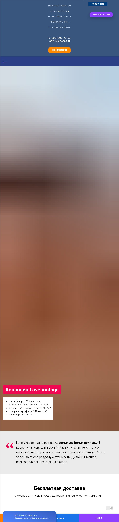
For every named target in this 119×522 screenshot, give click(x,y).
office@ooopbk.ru (59, 41)
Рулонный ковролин (59, 6)
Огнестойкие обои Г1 (59, 16)
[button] (101, 14)
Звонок (59, 518)
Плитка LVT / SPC (59, 22)
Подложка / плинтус (59, 27)
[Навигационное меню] (5, 61)
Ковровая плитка (59, 11)
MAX (99, 518)
